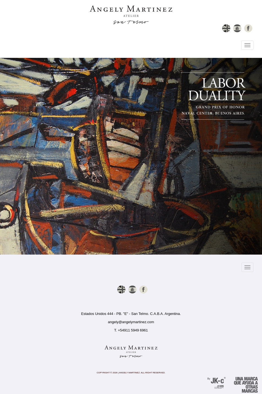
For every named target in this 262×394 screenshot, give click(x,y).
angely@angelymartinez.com (131, 322)
